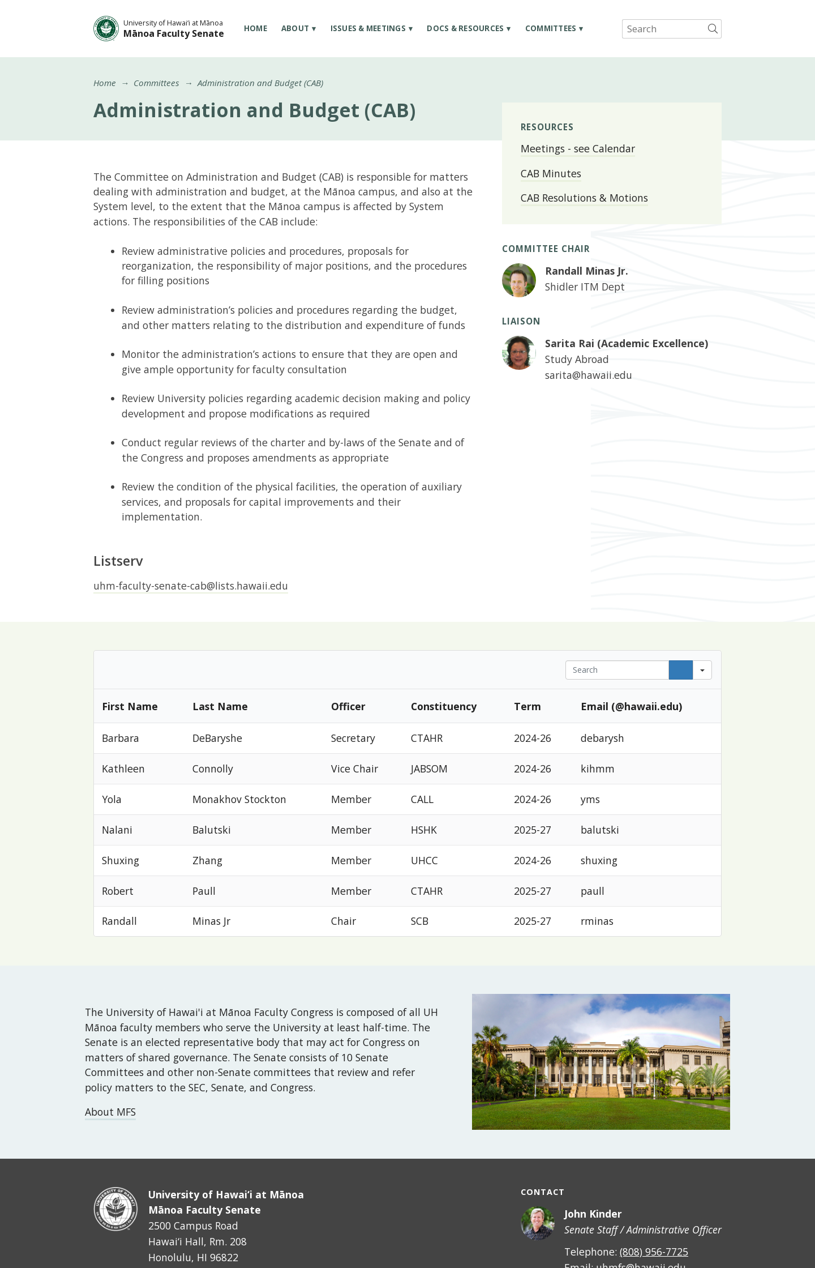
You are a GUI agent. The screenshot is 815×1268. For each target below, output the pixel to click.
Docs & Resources (465, 28)
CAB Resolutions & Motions (584, 197)
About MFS (110, 1111)
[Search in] (702, 670)
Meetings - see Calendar (578, 148)
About (295, 28)
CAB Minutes (551, 173)
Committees (551, 28)
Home (255, 28)
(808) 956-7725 (654, 1251)
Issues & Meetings (368, 28)
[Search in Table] (617, 670)
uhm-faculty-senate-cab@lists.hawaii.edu (190, 585)
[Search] (681, 670)
